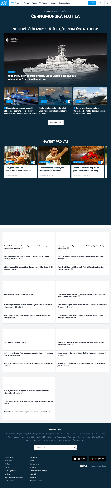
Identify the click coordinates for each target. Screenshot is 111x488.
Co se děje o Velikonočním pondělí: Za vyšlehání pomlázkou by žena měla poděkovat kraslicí (27, 392)
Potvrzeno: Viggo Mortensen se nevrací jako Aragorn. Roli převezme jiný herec (28, 365)
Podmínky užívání (10, 471)
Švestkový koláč (79, 440)
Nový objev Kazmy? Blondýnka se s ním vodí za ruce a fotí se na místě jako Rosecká (81, 365)
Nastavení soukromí (36, 481)
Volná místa (8, 460)
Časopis (53, 3)
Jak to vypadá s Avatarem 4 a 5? (16, 342)
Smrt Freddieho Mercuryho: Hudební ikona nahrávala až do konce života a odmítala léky (52, 169)
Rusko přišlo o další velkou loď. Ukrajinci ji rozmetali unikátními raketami (53, 111)
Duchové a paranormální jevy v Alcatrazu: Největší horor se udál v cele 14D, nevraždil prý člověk (28, 306)
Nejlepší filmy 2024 (24, 434)
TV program (49, 434)
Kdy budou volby (84, 434)
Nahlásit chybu (9, 481)
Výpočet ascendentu (33, 440)
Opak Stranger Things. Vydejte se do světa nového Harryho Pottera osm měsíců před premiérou (28, 354)
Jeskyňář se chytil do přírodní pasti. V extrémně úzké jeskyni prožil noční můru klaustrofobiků (86, 169)
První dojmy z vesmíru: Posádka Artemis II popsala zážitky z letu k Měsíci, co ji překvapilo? (26, 258)
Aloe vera (80, 437)
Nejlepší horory (38, 434)
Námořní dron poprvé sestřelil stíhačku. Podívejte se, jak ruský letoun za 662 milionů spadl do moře (20, 111)
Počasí (74, 434)
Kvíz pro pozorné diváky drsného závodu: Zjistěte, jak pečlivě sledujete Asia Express (82, 247)
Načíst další (55, 122)
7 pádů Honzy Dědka (28, 437)
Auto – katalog (13, 437)
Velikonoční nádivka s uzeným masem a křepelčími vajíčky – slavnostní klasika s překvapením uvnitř (82, 295)
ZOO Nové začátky (98, 434)
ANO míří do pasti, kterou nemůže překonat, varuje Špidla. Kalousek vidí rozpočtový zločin (28, 268)
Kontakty (33, 467)
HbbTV (7, 467)
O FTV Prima (9, 457)
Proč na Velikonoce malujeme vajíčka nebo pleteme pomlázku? (27, 412)
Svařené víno (51, 437)
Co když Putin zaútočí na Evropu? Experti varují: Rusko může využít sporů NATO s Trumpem (26, 247)
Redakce (33, 477)
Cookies (7, 474)
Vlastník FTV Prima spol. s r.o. (14, 477)
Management (34, 457)
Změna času (60, 434)
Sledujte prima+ (64, 3)
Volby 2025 (41, 437)
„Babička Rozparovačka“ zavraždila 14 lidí (19, 294)
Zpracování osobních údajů (38, 471)
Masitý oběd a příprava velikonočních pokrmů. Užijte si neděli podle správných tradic (27, 316)
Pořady (34, 3)
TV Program (43, 3)
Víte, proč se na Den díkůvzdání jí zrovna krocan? (18, 169)
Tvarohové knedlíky (49, 440)
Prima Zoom (47, 11)
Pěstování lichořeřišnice (94, 437)
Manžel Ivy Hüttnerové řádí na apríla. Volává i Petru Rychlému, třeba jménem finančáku (81, 268)
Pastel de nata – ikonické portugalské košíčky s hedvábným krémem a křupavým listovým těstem (82, 316)
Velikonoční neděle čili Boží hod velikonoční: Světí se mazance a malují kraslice (28, 402)
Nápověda (33, 474)
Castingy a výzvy (35, 464)
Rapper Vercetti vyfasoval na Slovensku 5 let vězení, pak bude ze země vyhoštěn (82, 354)
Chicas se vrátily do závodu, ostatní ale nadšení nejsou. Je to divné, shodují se (81, 258)
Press (32, 460)
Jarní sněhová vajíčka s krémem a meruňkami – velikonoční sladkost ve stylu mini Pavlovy (82, 306)
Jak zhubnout (11, 434)
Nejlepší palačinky (64, 440)
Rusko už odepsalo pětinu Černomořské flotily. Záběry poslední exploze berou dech (89, 111)
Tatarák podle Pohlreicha (66, 437)
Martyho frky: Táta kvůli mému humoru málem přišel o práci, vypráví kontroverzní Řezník (81, 344)
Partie (68, 434)
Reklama (7, 464)
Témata (26, 3)
